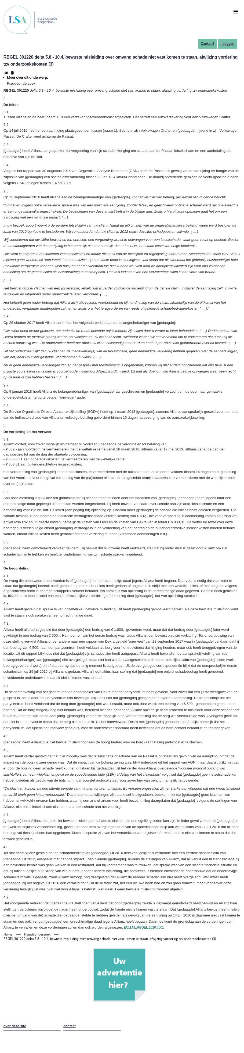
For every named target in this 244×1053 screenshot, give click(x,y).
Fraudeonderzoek (21, 83)
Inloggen (227, 43)
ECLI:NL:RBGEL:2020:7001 (143, 927)
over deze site (14, 1026)
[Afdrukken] (12, 73)
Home (8, 934)
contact (69, 1026)
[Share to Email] (6, 73)
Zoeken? (207, 43)
